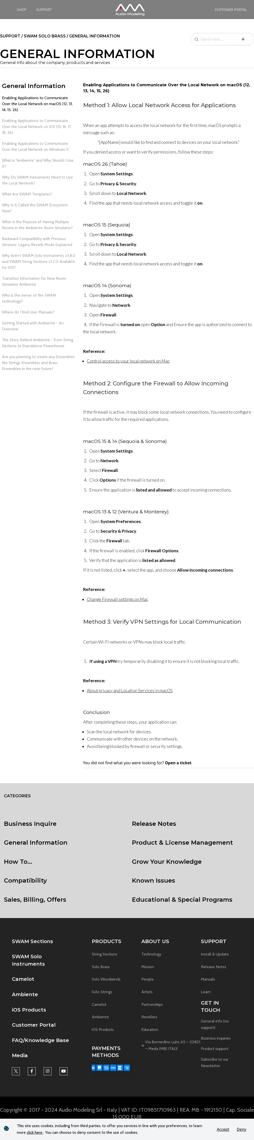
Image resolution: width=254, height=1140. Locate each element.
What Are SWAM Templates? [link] (27, 194)
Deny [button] (241, 1129)
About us (155, 941)
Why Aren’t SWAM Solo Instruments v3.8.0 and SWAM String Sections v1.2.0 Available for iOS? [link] (38, 261)
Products (106, 941)
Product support (214, 1048)
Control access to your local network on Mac (128, 361)
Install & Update (215, 954)
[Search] (222, 39)
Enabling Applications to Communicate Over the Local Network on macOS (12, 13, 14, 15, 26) (166, 88)
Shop (21, 9)
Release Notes (154, 823)
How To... (18, 861)
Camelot (23, 979)
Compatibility (25, 880)
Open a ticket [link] (178, 763)
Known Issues (153, 880)
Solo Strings (102, 991)
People (147, 979)
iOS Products (29, 1010)
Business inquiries (216, 1038)
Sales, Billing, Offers (35, 899)
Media (20, 1055)
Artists (147, 991)
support (10, 36)
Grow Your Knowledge (167, 861)
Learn (206, 991)
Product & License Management (182, 842)
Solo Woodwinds (106, 979)
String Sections (104, 954)
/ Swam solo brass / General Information (70, 36)
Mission (147, 966)
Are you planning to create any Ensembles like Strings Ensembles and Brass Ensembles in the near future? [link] (38, 362)
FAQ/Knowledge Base (40, 1040)
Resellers (149, 1017)
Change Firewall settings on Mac (117, 599)
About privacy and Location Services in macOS (130, 690)
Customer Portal (231, 9)
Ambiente (25, 994)
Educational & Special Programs (182, 899)
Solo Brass (101, 966)
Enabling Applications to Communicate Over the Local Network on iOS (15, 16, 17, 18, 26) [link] (36, 126)
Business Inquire (30, 823)
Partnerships (152, 1004)
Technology (151, 954)
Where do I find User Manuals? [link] (28, 312)
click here (35, 1132)
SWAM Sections (32, 941)
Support (44, 9)
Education (149, 1029)
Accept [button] (223, 1129)
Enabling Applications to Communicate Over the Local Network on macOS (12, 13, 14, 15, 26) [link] (37, 103)
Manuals (208, 979)
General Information (33, 86)
